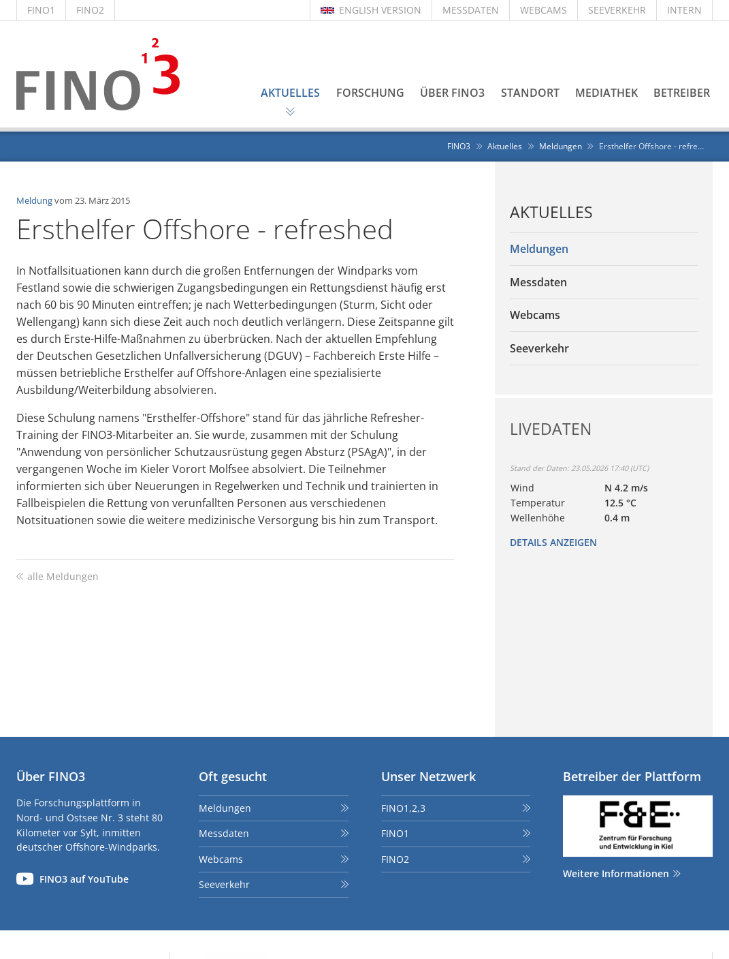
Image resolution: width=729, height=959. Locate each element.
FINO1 (41, 9)
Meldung (34, 200)
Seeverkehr (224, 884)
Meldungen (225, 808)
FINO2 (90, 9)
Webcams (221, 859)
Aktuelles (551, 212)
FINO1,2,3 (403, 808)
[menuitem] (604, 249)
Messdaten (224, 833)
